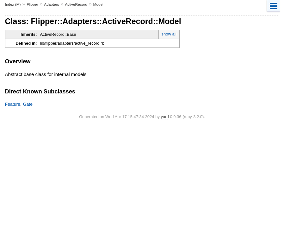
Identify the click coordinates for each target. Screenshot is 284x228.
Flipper (32, 4)
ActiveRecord (76, 4)
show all (169, 34)
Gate (28, 104)
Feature (12, 104)
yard (165, 116)
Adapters (51, 4)
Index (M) (13, 4)
